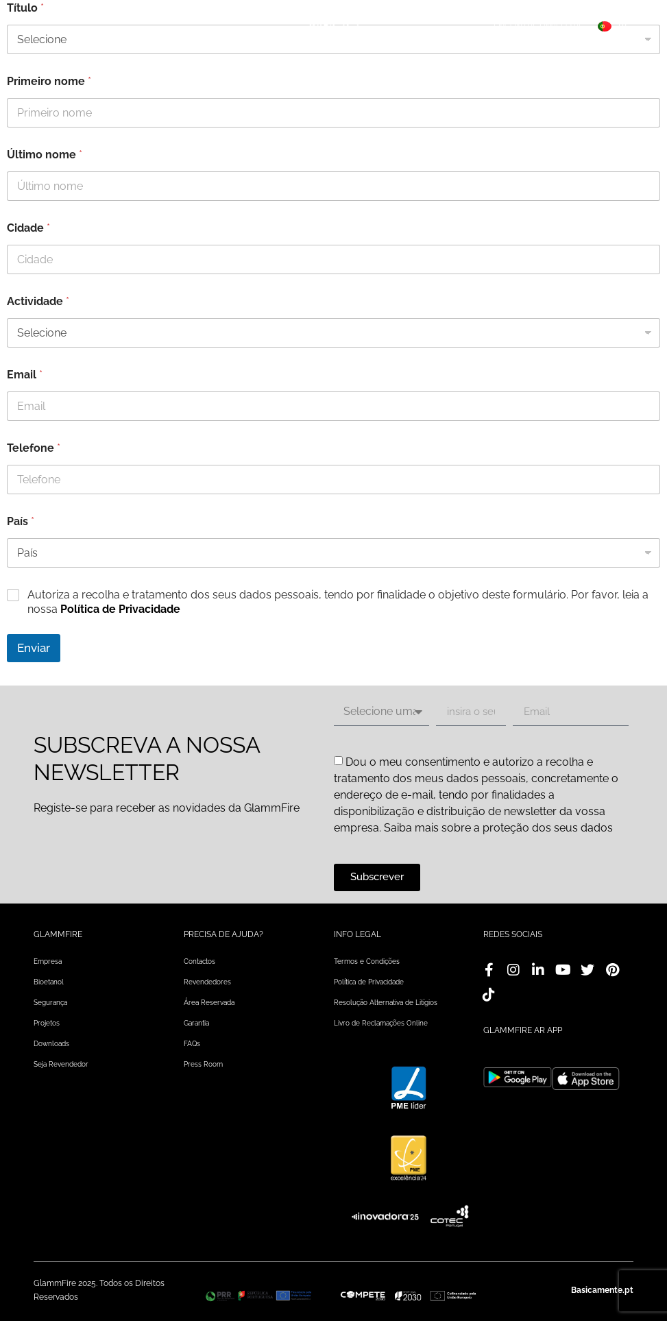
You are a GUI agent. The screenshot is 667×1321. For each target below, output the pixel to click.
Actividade (38, 301)
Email (25, 374)
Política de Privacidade (120, 609)
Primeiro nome (49, 81)
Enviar (33, 648)
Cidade (28, 227)
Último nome (44, 154)
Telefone (33, 448)
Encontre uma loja (537, 26)
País (20, 521)
